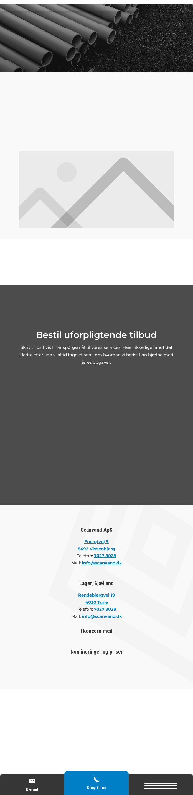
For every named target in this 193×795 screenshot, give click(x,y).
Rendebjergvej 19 (96, 595)
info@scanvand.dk (102, 616)
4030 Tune (96, 602)
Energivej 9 (96, 541)
